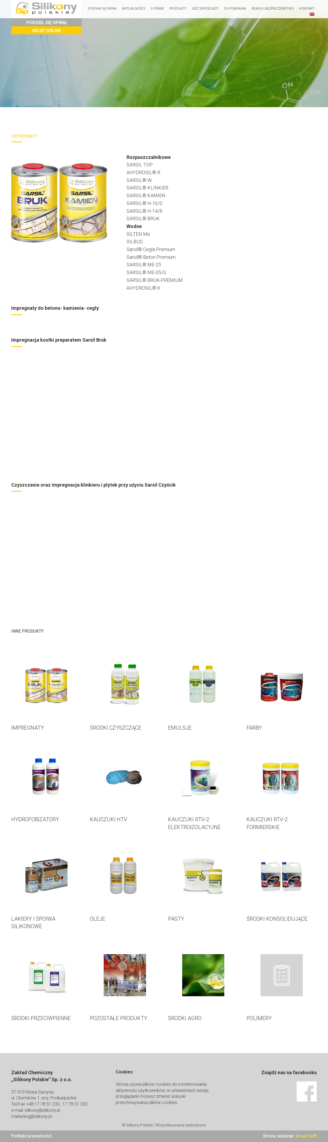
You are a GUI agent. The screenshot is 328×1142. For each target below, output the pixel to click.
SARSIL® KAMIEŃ (145, 195)
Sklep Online (46, 30)
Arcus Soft (306, 1136)
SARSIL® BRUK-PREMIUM (154, 280)
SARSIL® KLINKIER (147, 188)
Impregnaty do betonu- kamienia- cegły (55, 308)
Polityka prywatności (31, 1136)
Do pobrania (235, 8)
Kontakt (307, 8)
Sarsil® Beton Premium (151, 257)
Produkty (178, 8)
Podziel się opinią (46, 22)
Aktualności (133, 8)
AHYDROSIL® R (143, 172)
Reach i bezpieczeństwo (273, 8)
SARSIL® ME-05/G (146, 272)
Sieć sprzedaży (205, 8)
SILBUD (134, 241)
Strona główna (102, 8)
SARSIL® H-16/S (144, 203)
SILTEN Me (138, 234)
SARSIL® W (139, 180)
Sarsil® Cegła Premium (150, 249)
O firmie (157, 8)
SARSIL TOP (139, 164)
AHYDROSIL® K (143, 288)
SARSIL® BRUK (143, 218)
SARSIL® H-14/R (144, 211)
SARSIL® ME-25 (143, 264)
